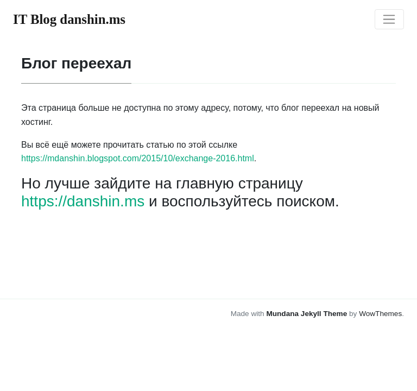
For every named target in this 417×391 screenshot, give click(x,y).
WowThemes (380, 314)
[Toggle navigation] (389, 19)
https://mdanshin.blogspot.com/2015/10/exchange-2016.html (137, 158)
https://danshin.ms (82, 201)
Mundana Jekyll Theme (307, 314)
